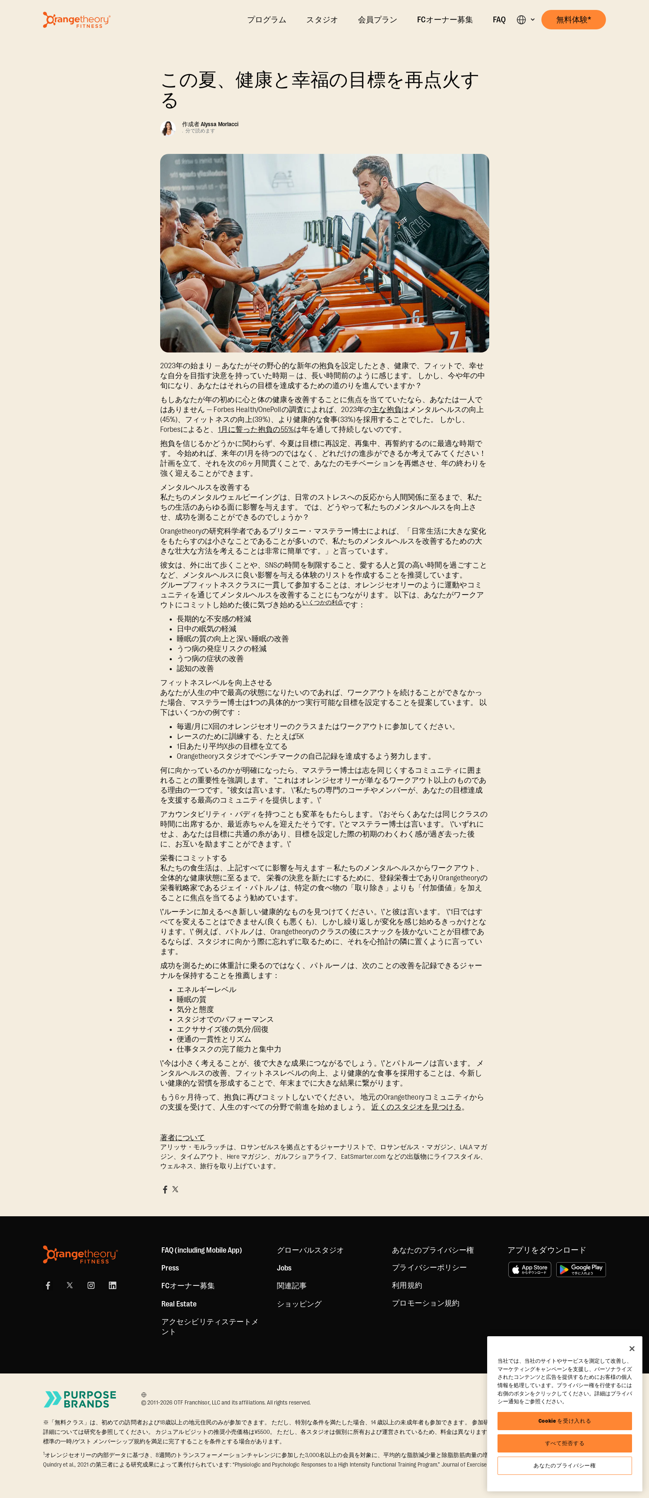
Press (170, 1268)
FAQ (499, 19)
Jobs (284, 1268)
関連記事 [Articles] (292, 1286)
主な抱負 (386, 409)
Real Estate (179, 1304)
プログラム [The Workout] (267, 19)
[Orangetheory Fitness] (80, 1254)
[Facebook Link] (48, 1285)
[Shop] (299, 1304)
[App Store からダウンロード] (529, 1269)
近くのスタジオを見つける (416, 1107)
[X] (70, 1285)
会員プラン (378, 19)
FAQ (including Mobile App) (201, 1250)
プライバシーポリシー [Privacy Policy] (429, 1267)
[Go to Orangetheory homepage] (77, 20)
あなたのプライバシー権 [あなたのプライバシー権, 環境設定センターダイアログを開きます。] (565, 1465)
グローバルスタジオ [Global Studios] (310, 1250)
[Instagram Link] (91, 1285)
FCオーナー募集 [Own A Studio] (445, 19)
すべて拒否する (565, 1443)
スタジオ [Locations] (322, 19)
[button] (525, 19)
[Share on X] (175, 1189)
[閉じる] (632, 1349)
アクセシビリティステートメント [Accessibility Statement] (210, 1327)
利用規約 (407, 1285)
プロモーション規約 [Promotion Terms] (425, 1303)
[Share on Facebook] (165, 1189)
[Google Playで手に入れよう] (581, 1269)
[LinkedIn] (113, 1285)
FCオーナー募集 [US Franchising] (188, 1286)
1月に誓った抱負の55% (256, 429)
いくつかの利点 (322, 602)
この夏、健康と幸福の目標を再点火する (320, 90)
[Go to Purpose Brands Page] (80, 1399)
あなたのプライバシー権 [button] (433, 1250)
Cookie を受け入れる (564, 1421)
